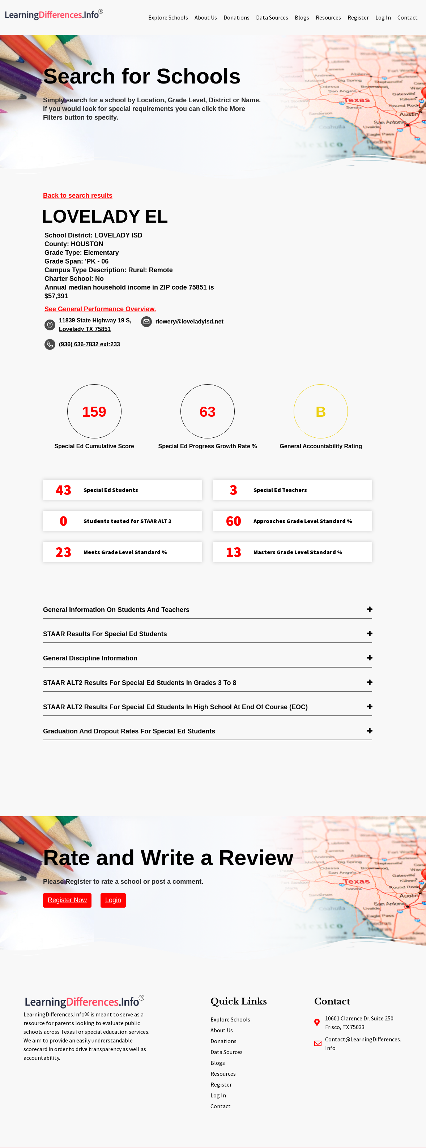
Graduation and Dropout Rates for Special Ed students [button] (129, 731)
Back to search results (77, 195)
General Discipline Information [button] (90, 658)
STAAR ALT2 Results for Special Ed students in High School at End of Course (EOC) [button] (175, 707)
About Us (206, 17)
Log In (383, 17)
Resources (328, 17)
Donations (236, 17)
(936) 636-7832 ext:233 (89, 344)
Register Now (67, 900)
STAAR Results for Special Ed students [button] (105, 634)
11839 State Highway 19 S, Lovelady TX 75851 (95, 324)
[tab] (207, 610)
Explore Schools (168, 17)
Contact (407, 17)
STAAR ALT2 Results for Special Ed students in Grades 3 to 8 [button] (139, 682)
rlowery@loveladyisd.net (189, 321)
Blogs (302, 17)
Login (113, 900)
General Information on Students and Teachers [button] (116, 609)
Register (358, 17)
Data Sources (272, 17)
